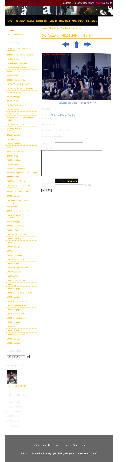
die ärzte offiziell (70, 445)
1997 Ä (10, 251)
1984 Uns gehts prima (16, 335)
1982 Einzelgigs (13, 343)
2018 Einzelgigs (13, 97)
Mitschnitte (77, 21)
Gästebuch (41, 21)
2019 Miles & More (14, 92)
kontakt (46, 445)
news (56, 445)
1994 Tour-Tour (13, 276)
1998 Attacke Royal (15, 238)
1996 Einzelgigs (13, 263)
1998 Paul (11, 243)
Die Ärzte (10, 31)
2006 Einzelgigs (13, 160)
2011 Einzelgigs (13, 135)
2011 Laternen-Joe (14, 139)
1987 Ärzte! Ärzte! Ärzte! (17, 301)
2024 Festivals (13, 59)
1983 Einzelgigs (13, 339)
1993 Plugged (12, 284)
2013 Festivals (13, 109)
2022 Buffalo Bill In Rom (16, 80)
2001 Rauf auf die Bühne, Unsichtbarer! (17, 216)
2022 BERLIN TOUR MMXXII (19, 84)
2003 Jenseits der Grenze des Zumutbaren (19, 186)
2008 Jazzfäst (12, 148)
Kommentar (47, 148)
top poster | (78, 3)
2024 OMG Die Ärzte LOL (17, 63)
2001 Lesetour (12, 207)
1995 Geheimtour (14, 272)
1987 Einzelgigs (13, 297)
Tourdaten (20, 21)
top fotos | (68, 3)
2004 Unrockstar (13, 177)
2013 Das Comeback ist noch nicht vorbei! (21, 119)
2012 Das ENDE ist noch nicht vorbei (19, 129)
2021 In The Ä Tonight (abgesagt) (20, 88)
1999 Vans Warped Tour (16, 234)
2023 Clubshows (13, 72)
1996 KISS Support (14, 255)
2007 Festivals (13, 156)
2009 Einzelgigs (13, 143)
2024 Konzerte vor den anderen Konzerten (20, 49)
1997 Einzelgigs (13, 247)
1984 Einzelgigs (13, 330)
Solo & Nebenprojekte (16, 35)
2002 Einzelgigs (13, 196)
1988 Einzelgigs (13, 289)
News (9, 21)
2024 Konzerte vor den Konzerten (20, 55)
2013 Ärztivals (12, 113)
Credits (53, 21)
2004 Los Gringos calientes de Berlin (22, 173)
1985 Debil (11, 326)
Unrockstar (77, 28)
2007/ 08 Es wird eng (15, 152)
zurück (36, 445)
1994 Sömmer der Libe (16, 280)
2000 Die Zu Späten (15, 230)
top (83, 445)
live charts (107, 3)
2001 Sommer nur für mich (17, 211)
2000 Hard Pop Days (15, 226)
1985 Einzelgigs (13, 322)
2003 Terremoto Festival (16, 181)
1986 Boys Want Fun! (15, 314)
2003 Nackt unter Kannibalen (18, 192)
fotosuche (14, 350)
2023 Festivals (13, 76)
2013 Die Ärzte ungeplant (17, 105)
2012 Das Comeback (15, 124)
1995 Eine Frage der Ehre (17, 268)
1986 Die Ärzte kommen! (17, 318)
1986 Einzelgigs (13, 310)
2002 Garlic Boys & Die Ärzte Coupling (18, 201)
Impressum (91, 21)
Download (64, 21)
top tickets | (90, 3)
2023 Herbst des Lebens (17, 67)
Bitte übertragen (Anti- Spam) (47, 183)
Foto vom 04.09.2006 (17, 386)
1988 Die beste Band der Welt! (19, 293)
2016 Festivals (13, 101)
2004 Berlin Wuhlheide (16, 168)
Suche (30, 21)
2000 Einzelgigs (13, 222)
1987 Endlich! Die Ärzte (16, 305)
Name (44, 143)
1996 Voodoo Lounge (15, 259)
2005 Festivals (13, 164)
